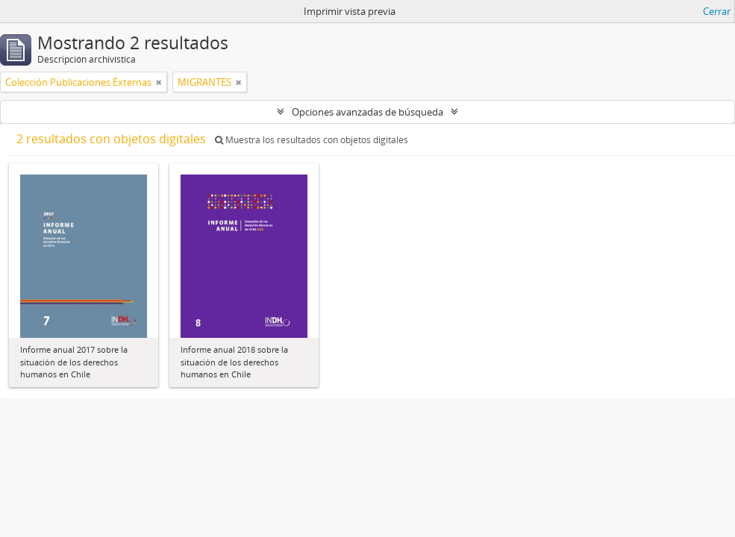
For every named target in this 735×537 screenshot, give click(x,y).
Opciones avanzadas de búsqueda (367, 112)
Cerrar (717, 11)
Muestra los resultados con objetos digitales (311, 140)
